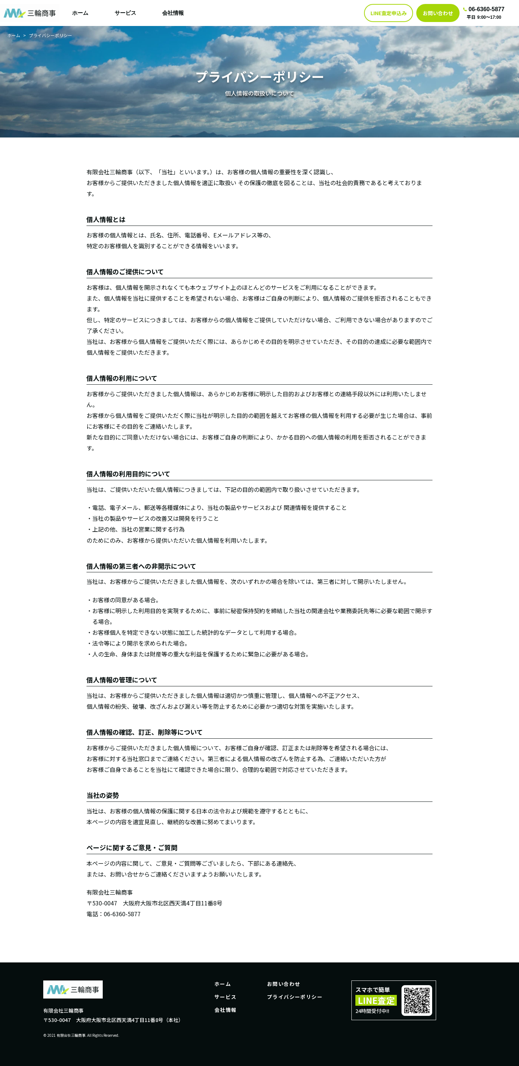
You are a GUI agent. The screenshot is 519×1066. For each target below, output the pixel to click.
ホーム (80, 13)
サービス (125, 13)
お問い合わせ (283, 983)
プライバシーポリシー (295, 996)
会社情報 (173, 13)
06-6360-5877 (484, 9)
